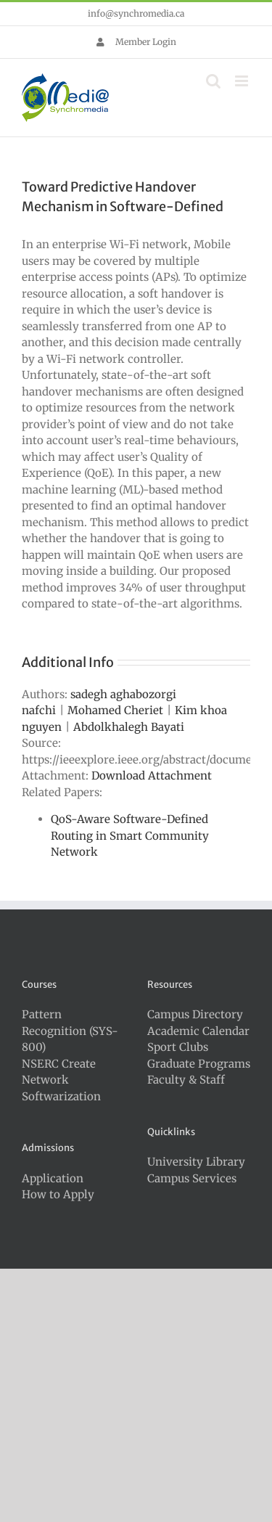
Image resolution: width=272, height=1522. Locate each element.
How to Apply (58, 1194)
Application (52, 1178)
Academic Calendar (198, 1031)
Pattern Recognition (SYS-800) (70, 1030)
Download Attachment (151, 775)
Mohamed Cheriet (115, 710)
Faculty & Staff (186, 1080)
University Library (196, 1162)
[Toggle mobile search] (213, 81)
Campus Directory (195, 1014)
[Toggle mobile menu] (242, 81)
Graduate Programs (198, 1064)
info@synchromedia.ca (136, 13)
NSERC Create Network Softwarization (61, 1080)
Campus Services (191, 1178)
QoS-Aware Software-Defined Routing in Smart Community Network (130, 835)
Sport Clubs (177, 1047)
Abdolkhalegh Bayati (128, 727)
